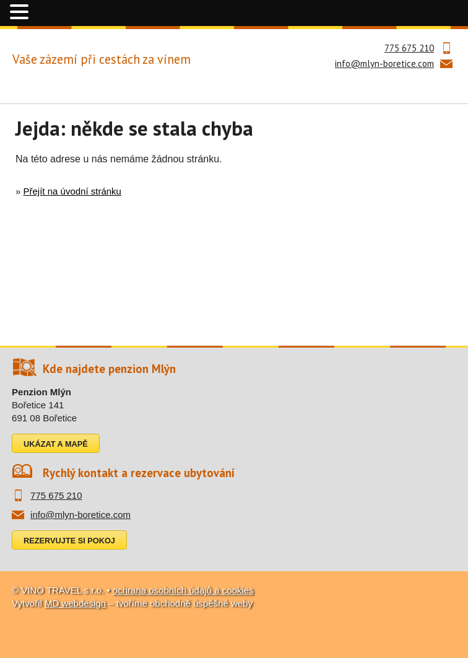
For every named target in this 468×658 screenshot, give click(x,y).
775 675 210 (409, 48)
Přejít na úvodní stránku (72, 191)
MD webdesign (75, 603)
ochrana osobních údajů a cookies (183, 590)
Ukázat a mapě (56, 444)
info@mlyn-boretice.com (384, 63)
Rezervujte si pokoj (69, 540)
